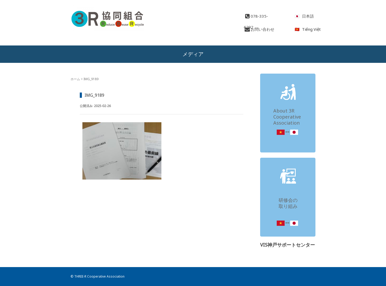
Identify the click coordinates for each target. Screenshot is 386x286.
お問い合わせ (259, 29)
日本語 (308, 16)
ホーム (75, 79)
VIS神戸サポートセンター (287, 245)
